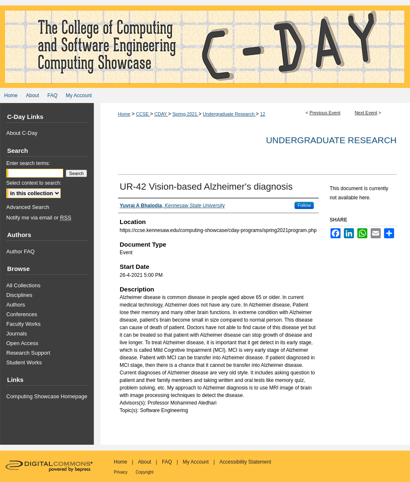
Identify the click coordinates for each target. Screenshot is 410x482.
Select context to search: (33, 183)
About (144, 462)
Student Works (24, 362)
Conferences (21, 314)
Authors (15, 305)
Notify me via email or (38, 217)
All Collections (23, 285)
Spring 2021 (185, 113)
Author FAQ (20, 251)
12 (262, 113)
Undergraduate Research (229, 113)
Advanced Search (27, 207)
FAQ (167, 462)
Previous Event (325, 112)
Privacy (121, 472)
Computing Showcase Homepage (46, 396)
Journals (16, 333)
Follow (304, 205)
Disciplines (19, 295)
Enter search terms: (28, 163)
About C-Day (21, 133)
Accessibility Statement (245, 462)
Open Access (22, 343)
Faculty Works (23, 324)
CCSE (143, 113)
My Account (196, 462)
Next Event (366, 112)
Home (124, 113)
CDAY (161, 113)
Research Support (28, 353)
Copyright (145, 472)
